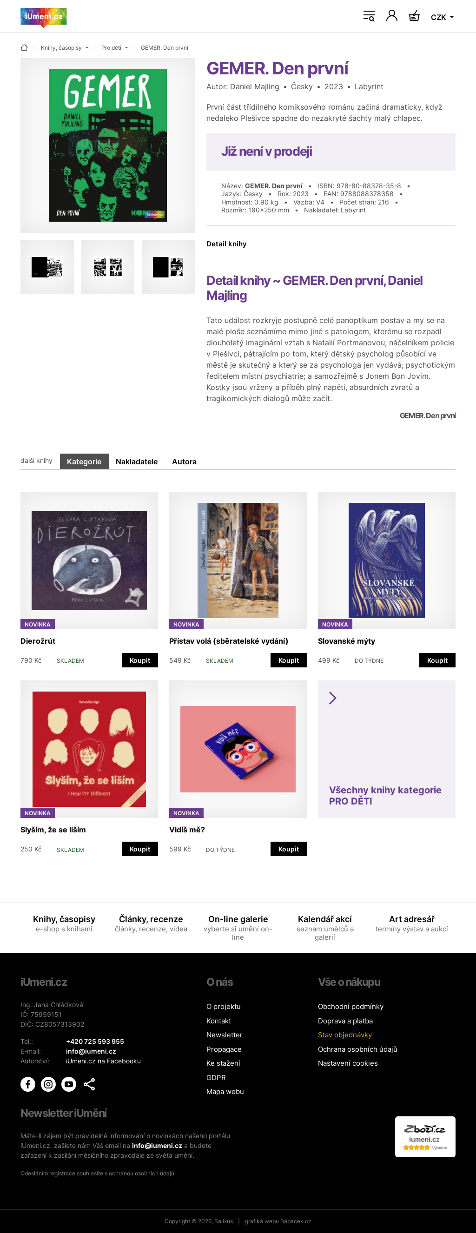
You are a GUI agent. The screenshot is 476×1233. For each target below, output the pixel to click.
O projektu (223, 1006)
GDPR (216, 1077)
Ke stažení (223, 1063)
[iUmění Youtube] (69, 1084)
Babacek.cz (295, 1221)
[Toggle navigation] (369, 16)
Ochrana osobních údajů (357, 1049)
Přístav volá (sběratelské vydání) (229, 641)
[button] (89, 1084)
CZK (439, 17)
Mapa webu (225, 1091)
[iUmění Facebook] (28, 1084)
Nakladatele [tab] (137, 461)
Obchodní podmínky (350, 1006)
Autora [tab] (184, 461)
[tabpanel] (238, 669)
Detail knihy (226, 243)
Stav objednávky (345, 1034)
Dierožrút (37, 641)
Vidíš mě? (187, 829)
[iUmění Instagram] (49, 1084)
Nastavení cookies (348, 1063)
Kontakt (218, 1020)
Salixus (223, 1221)
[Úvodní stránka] (43, 16)
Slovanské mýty (346, 641)
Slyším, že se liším (53, 829)
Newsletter (224, 1034)
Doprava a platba (345, 1020)
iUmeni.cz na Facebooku (103, 1061)
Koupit (140, 660)
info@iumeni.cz (157, 1145)
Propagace (224, 1049)
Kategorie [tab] (84, 461)
